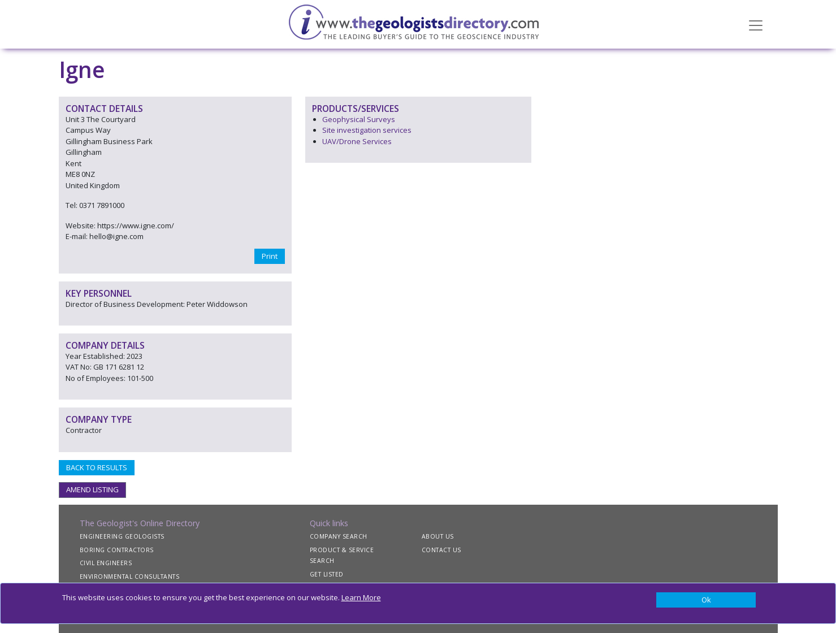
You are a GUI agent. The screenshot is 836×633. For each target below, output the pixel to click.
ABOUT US (438, 536)
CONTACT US (441, 550)
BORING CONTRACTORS (117, 550)
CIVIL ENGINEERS (106, 563)
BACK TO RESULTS (96, 467)
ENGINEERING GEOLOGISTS (122, 536)
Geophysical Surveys (358, 119)
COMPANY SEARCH (338, 536)
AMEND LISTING (92, 489)
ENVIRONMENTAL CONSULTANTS (130, 576)
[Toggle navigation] (755, 24)
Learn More (361, 597)
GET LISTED (327, 574)
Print (270, 256)
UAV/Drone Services (357, 141)
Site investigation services (366, 130)
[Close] (706, 600)
